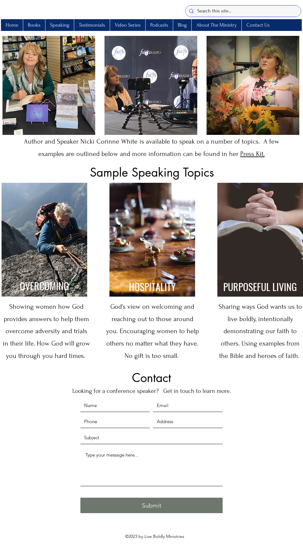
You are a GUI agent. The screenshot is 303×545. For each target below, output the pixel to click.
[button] (59, 25)
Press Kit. (252, 153)
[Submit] (151, 505)
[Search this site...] (242, 11)
